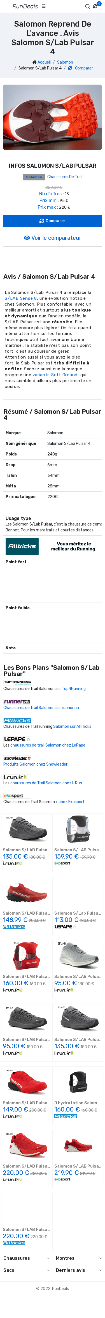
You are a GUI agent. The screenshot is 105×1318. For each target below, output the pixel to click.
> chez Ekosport (70, 801)
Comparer (80, 68)
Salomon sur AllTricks (72, 726)
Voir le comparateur (52, 237)
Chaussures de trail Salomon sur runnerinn (41, 707)
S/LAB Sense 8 (21, 298)
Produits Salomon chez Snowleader (35, 764)
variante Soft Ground (55, 374)
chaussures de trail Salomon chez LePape (47, 745)
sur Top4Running (70, 688)
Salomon (65, 62)
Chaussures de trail (64, 177)
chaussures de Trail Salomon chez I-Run (46, 783)
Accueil (44, 62)
